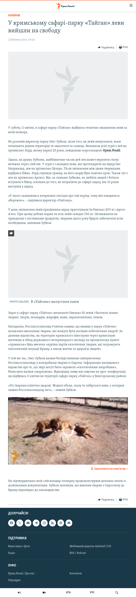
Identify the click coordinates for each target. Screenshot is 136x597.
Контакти (76, 573)
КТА (68, 592)
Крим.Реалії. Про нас (21, 573)
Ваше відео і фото (19, 546)
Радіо (11, 553)
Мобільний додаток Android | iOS (90, 546)
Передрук (14, 580)
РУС (92, 592)
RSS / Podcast (78, 553)
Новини (14, 15)
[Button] (106, 47)
